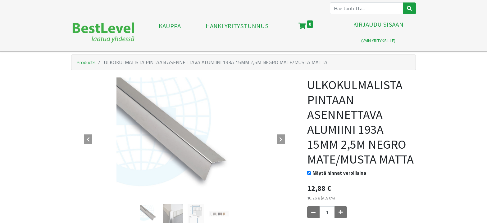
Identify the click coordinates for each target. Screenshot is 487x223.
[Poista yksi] (313, 212)
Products (86, 62)
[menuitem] (169, 33)
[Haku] (409, 8)
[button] (88, 139)
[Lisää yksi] (341, 212)
